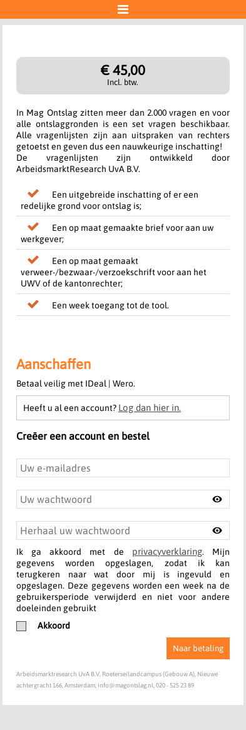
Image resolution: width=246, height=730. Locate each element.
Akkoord (43, 626)
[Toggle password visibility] (217, 499)
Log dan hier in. (149, 407)
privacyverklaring (167, 551)
